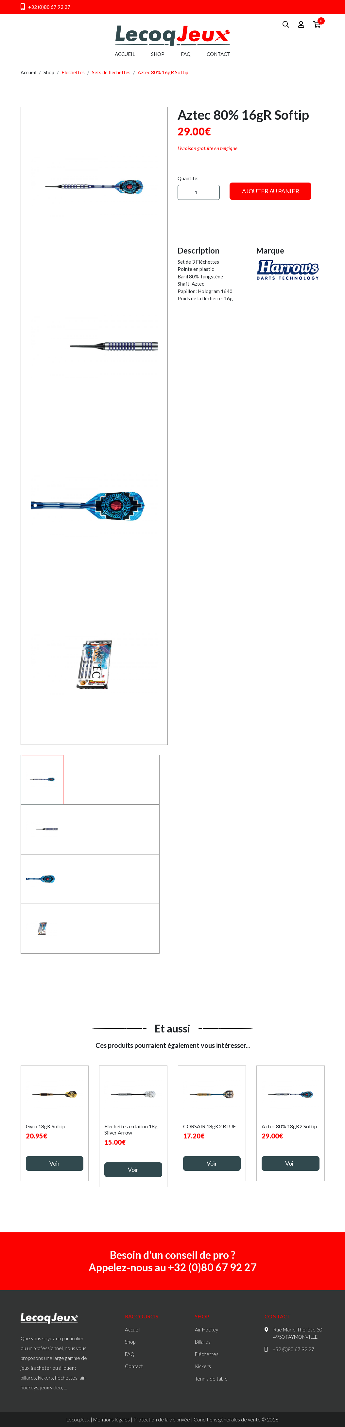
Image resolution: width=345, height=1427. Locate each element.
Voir (54, 1163)
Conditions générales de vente (227, 1419)
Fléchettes (73, 72)
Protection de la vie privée (161, 1419)
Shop (157, 54)
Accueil (125, 54)
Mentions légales (111, 1419)
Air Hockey (206, 1329)
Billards (203, 1342)
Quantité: (188, 178)
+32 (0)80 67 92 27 (45, 7)
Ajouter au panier (270, 191)
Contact (218, 54)
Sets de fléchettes (111, 72)
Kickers (203, 1366)
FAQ (186, 54)
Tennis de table (211, 1379)
